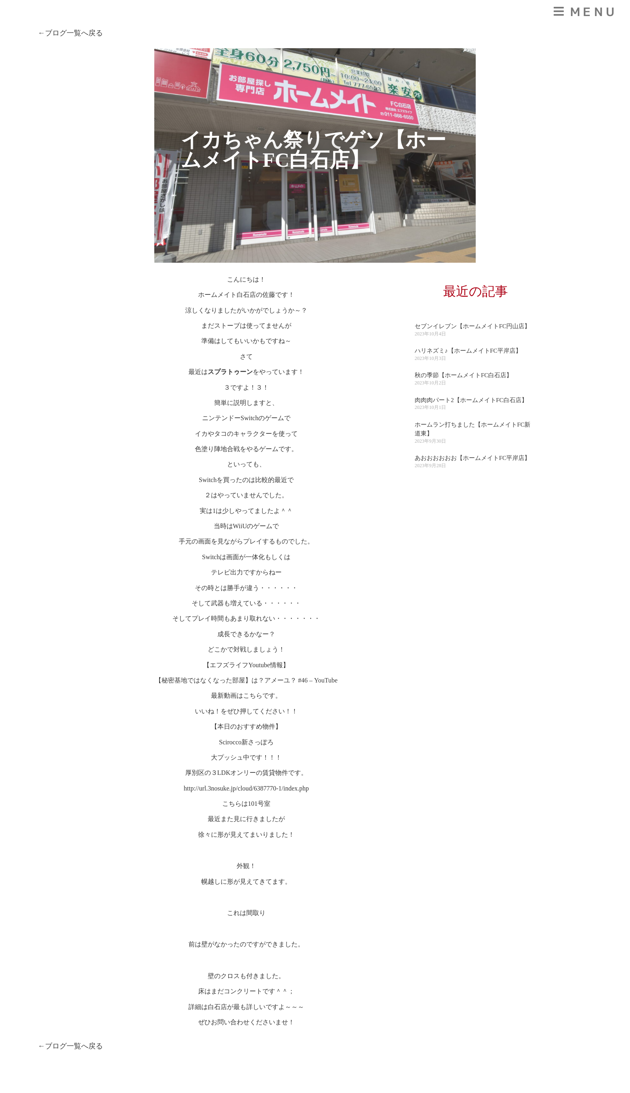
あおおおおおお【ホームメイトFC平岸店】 (472, 458)
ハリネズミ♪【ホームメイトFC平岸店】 (468, 350)
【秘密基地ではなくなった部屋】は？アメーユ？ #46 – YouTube (246, 680)
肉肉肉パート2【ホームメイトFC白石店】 (471, 400)
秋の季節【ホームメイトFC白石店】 (463, 375)
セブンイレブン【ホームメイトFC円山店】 (472, 326)
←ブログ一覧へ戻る (70, 33)
